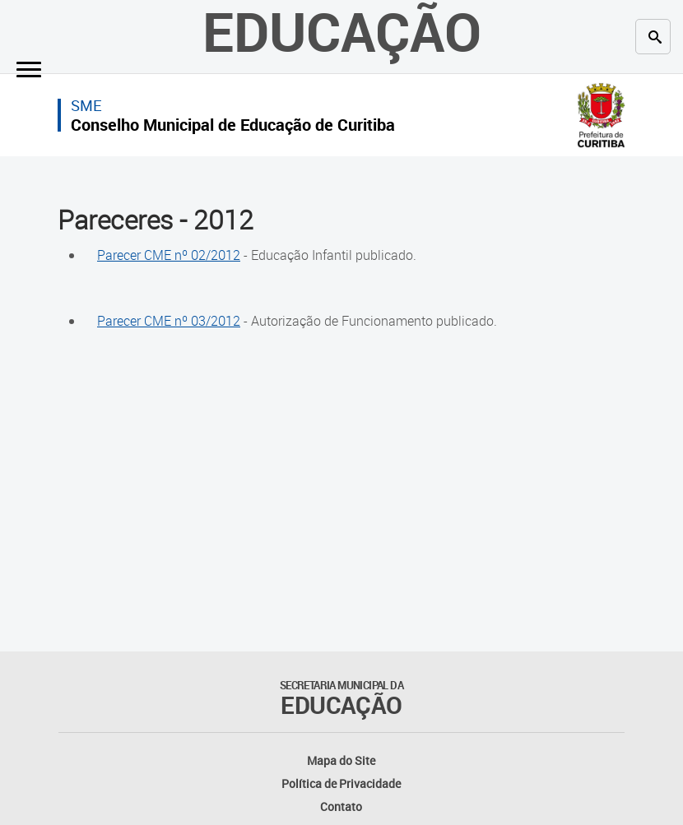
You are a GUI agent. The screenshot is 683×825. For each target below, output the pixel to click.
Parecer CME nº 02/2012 (168, 255)
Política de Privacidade (341, 783)
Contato (341, 806)
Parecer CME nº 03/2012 (168, 321)
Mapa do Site (341, 760)
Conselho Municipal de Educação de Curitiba (233, 125)
